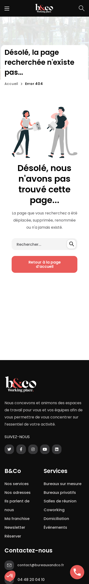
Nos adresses (18, 492)
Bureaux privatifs (60, 492)
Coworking (54, 510)
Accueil (11, 83)
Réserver (13, 536)
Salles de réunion (60, 501)
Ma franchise (17, 518)
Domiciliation (56, 518)
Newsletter (16, 527)
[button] (81, 8)
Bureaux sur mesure (62, 484)
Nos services (17, 484)
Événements (55, 527)
